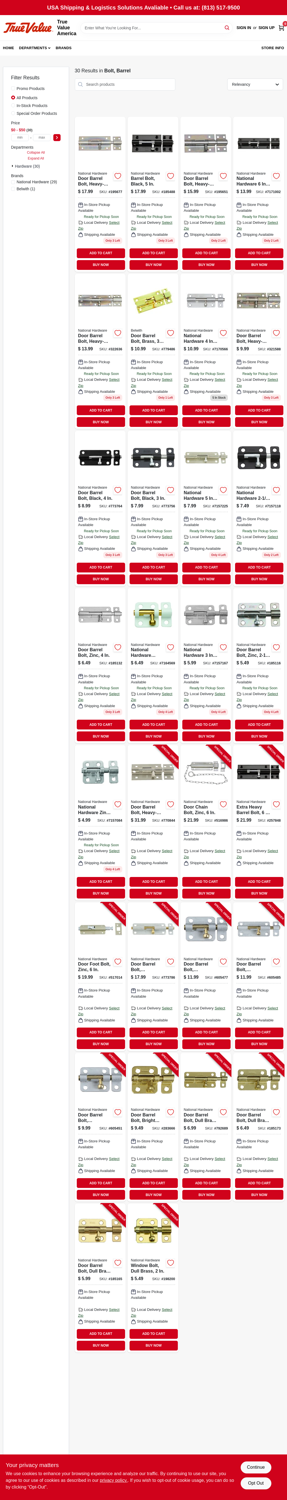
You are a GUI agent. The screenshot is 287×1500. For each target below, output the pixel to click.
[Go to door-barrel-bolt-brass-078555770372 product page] (153, 351)
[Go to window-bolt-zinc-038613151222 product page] (100, 822)
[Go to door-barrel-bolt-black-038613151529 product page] (153, 508)
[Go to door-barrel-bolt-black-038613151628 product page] (100, 508)
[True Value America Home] (28, 28)
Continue (256, 1467)
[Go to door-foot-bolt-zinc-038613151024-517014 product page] (100, 976)
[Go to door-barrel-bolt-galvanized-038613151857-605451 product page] (100, 1127)
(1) (26, 189)
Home (8, 48)
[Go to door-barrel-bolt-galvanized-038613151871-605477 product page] (205, 976)
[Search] (227, 27)
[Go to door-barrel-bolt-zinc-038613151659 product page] (100, 665)
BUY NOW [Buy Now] (101, 265)
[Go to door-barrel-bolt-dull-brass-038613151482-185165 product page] (100, 1278)
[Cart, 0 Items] (281, 28)
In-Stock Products (32, 105)
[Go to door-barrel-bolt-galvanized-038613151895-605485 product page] (258, 976)
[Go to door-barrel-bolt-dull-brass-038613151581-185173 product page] (258, 1127)
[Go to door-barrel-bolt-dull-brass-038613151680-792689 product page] (205, 1127)
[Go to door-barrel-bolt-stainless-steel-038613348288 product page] (205, 351)
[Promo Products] (13, 88)
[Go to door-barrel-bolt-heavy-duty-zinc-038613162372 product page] (258, 351)
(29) (37, 182)
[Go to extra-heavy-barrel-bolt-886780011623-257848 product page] (258, 822)
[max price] (42, 137)
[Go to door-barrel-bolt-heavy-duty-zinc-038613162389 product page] (100, 351)
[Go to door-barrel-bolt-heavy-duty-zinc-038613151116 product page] (205, 194)
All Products (27, 97)
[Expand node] (13, 166)
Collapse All (36, 152)
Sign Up (267, 27)
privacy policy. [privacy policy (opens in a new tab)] (114, 1480)
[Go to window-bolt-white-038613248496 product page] (153, 665)
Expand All (36, 158)
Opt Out (256, 1483)
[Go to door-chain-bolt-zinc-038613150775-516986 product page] (205, 822)
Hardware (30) (27, 166)
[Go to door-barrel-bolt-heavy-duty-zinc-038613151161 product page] (100, 194)
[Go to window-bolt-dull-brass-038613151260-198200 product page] (153, 1278)
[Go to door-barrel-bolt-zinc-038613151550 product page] (205, 665)
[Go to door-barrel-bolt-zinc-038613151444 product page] (258, 665)
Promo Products (31, 88)
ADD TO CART (100, 253)
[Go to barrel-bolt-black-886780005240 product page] (258, 194)
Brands (64, 48)
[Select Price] (57, 137)
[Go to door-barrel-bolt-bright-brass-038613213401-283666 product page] (153, 1127)
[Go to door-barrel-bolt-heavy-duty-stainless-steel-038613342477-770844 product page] (153, 822)
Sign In (243, 27)
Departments (33, 48)
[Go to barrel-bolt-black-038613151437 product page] (258, 508)
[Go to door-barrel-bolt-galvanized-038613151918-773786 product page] (153, 976)
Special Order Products (37, 113)
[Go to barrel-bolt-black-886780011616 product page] (153, 194)
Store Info (272, 48)
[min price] (20, 137)
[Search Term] (156, 28)
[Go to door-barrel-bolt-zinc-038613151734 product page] (205, 508)
